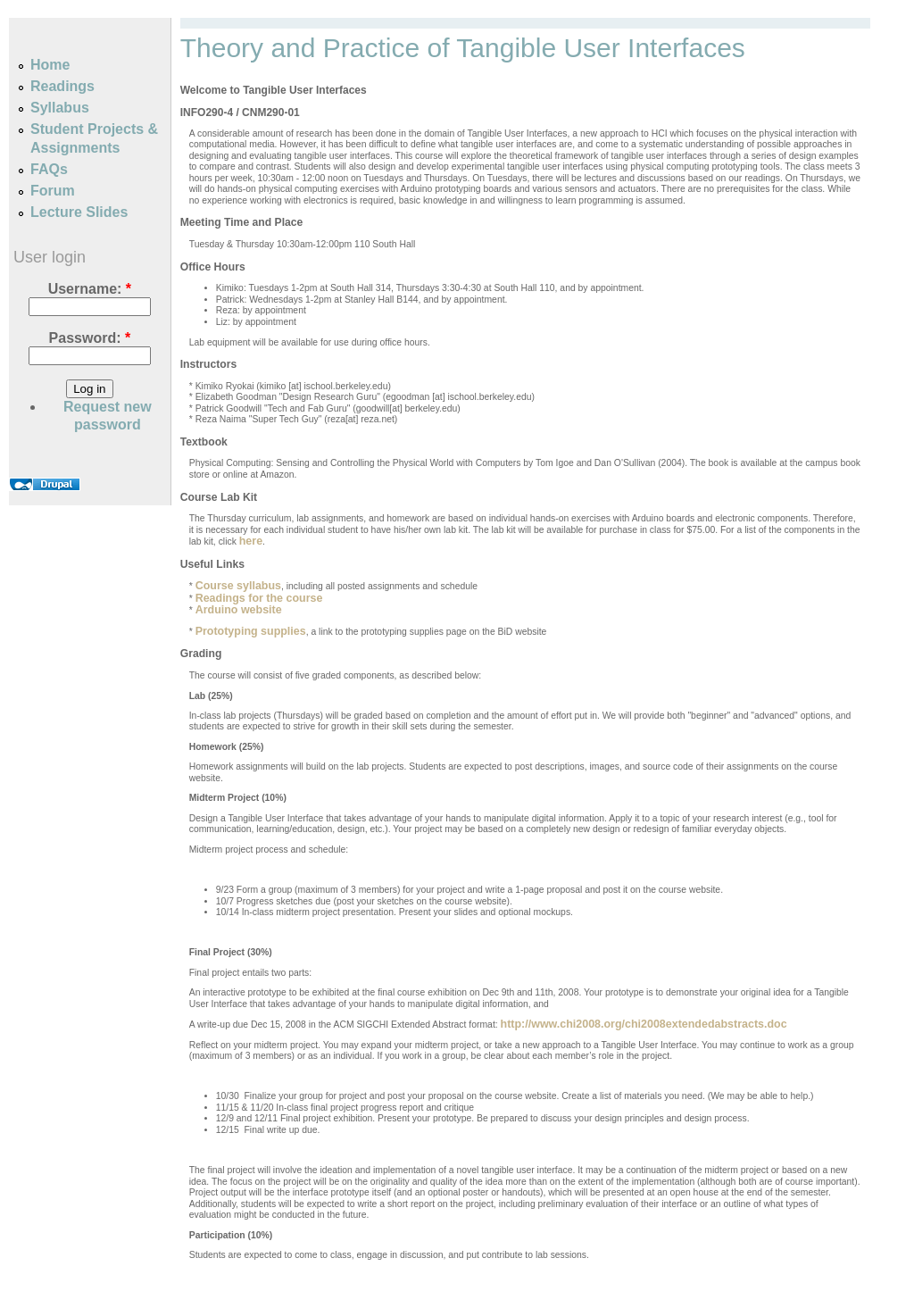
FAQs (49, 169)
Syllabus (59, 107)
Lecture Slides (79, 212)
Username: (89, 288)
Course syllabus (238, 585)
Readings (62, 86)
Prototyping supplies (250, 631)
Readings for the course (259, 598)
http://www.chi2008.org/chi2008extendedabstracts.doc (644, 1024)
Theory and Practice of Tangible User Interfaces (462, 47)
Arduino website (238, 610)
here (250, 541)
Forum (52, 190)
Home (50, 64)
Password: (90, 338)
